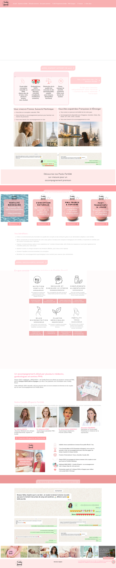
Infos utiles (88, 3)
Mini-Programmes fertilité (60, 3)
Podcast (80, 3)
